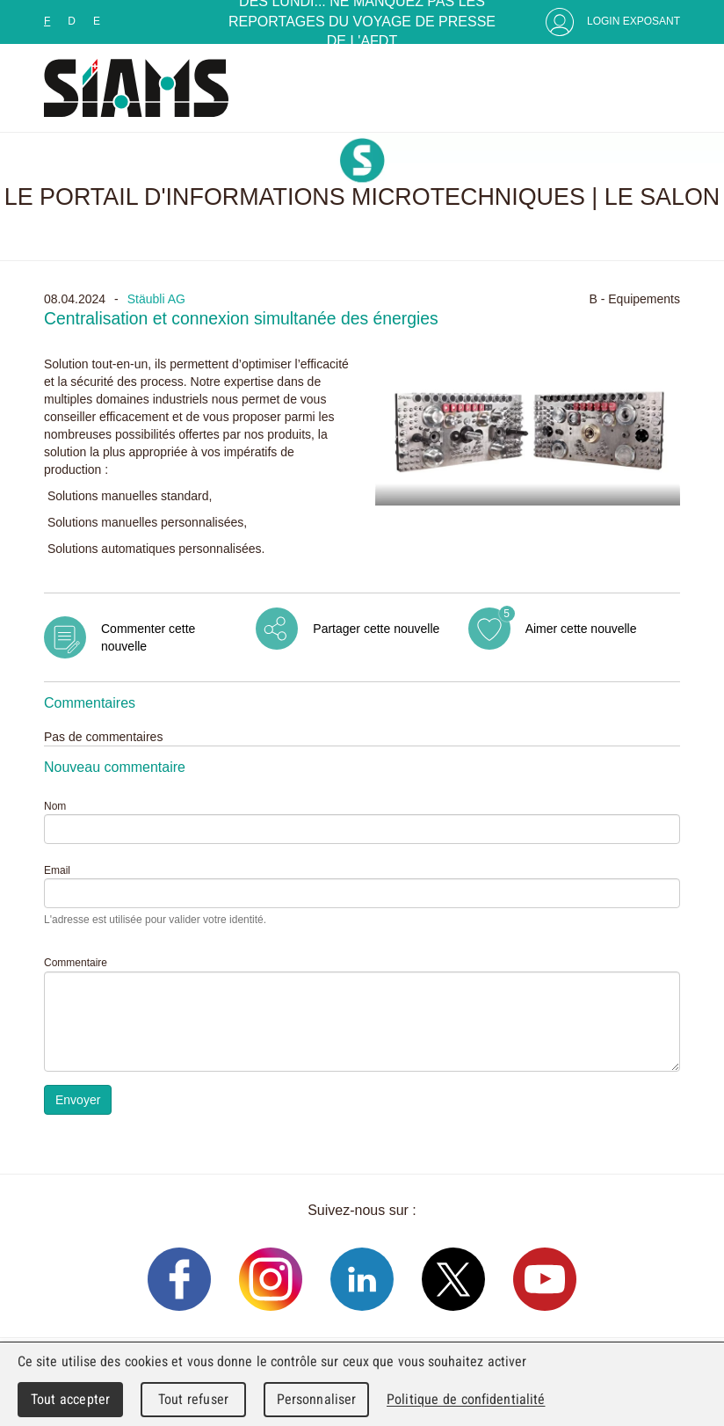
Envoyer (77, 1100)
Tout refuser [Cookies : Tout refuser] (193, 1399)
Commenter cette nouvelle (148, 637)
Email (57, 870)
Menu (662, 88)
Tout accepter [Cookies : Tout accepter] (70, 1399)
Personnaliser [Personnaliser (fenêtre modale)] (317, 1399)
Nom (55, 806)
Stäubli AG (156, 299)
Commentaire (75, 963)
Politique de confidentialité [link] (466, 1399)
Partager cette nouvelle (376, 629)
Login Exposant (633, 21)
